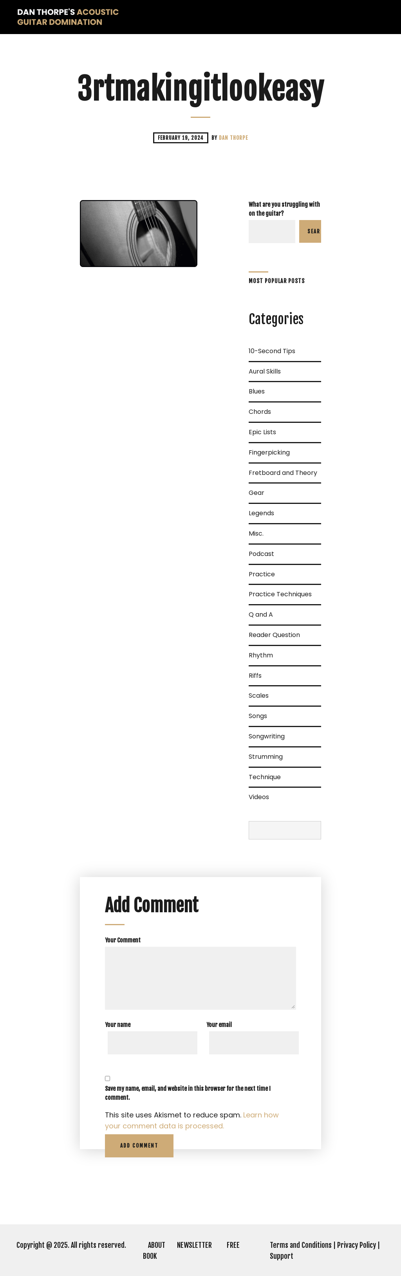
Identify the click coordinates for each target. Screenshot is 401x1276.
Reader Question (274, 634)
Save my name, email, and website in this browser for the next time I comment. (188, 1093)
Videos (259, 796)
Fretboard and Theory (283, 472)
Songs (258, 715)
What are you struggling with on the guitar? (284, 209)
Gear (256, 492)
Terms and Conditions (301, 1245)
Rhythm (261, 655)
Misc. (256, 533)
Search (314, 231)
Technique (265, 776)
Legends (261, 513)
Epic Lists (262, 432)
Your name (117, 1025)
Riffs (255, 675)
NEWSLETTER (194, 1245)
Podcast (261, 553)
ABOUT (156, 1245)
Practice (262, 574)
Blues (257, 391)
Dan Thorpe (233, 138)
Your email (219, 1025)
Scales (259, 695)
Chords (260, 411)
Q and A (261, 614)
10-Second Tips (272, 351)
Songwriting (267, 736)
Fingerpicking (269, 452)
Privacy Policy (356, 1245)
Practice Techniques (280, 594)
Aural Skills (265, 371)
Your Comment (123, 940)
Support (281, 1256)
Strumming (266, 756)
